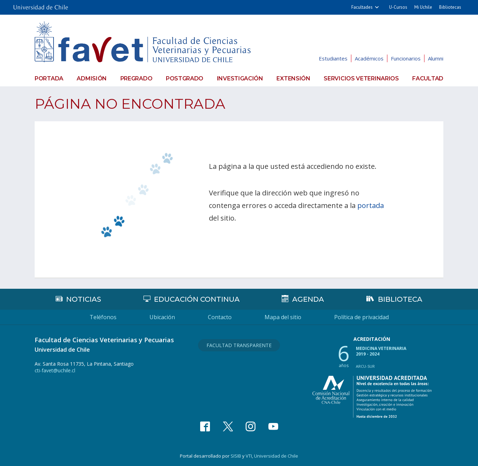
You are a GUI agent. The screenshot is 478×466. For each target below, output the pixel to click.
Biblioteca (400, 299)
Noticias (83, 299)
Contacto (220, 317)
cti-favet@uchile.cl (55, 370)
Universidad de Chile (276, 456)
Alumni (435, 58)
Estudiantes (333, 58)
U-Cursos (398, 7)
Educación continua (197, 299)
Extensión (293, 78)
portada (370, 205)
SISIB (236, 456)
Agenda (308, 299)
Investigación (240, 78)
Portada (49, 78)
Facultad (427, 78)
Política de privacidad (361, 317)
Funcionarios (406, 58)
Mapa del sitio (283, 317)
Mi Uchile (423, 7)
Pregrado (136, 78)
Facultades (362, 7)
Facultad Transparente (239, 345)
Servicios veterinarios (361, 78)
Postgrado (184, 78)
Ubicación (162, 317)
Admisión (92, 78)
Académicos (369, 58)
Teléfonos (103, 317)
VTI (249, 456)
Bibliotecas (450, 7)
